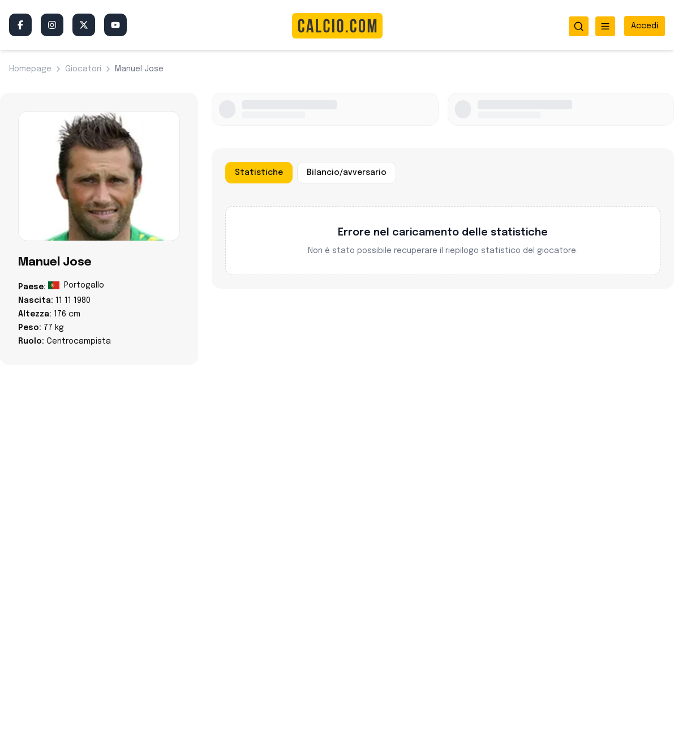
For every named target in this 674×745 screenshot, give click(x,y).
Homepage (30, 69)
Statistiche (259, 173)
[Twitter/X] (83, 25)
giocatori (83, 69)
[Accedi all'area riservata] (644, 26)
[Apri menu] (605, 26)
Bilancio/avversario (347, 173)
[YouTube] (115, 25)
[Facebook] (20, 25)
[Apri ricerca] (579, 26)
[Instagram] (52, 25)
